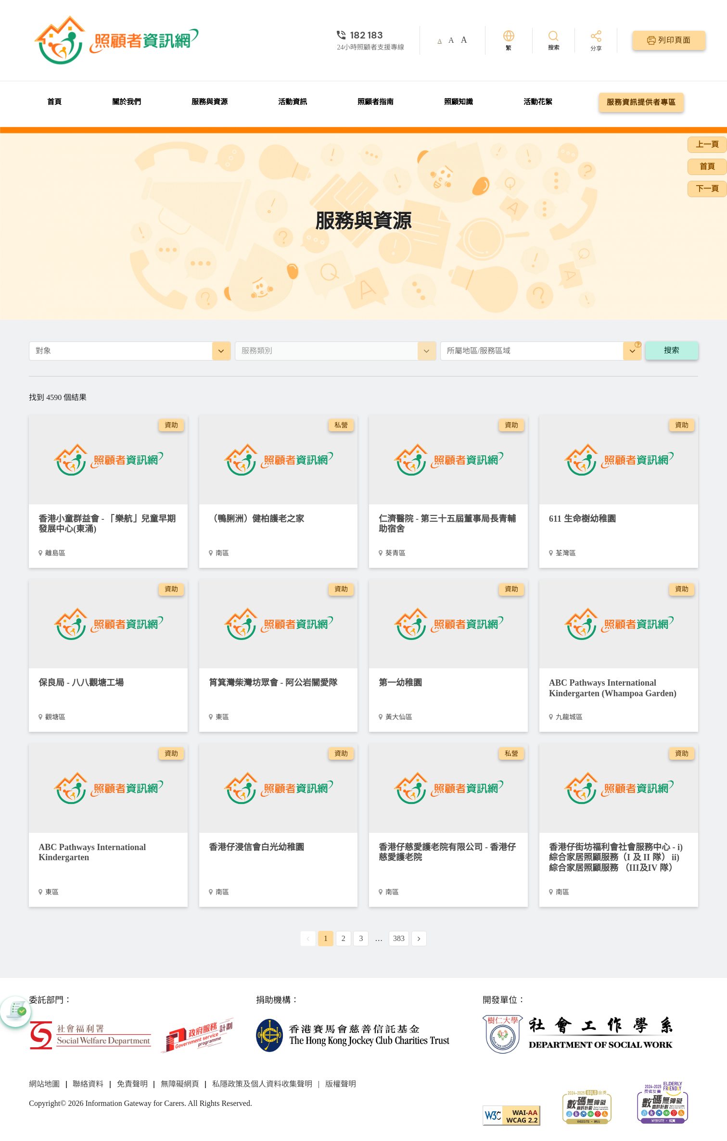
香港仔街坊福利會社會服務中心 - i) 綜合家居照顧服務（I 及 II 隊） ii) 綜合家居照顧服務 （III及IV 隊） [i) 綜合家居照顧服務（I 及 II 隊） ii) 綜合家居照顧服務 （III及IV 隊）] (616, 857)
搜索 (671, 350)
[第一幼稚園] (448, 623)
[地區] (638, 345)
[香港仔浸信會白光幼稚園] (278, 787)
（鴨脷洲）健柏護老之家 (256, 519)
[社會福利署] (90, 1034)
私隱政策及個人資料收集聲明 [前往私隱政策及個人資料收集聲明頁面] (262, 1084)
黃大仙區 (398, 717)
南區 (222, 553)
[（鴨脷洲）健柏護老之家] (278, 459)
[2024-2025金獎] (587, 1106)
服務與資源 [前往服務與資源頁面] (209, 102)
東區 (222, 717)
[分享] (596, 41)
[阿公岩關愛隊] (278, 623)
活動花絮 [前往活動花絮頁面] (537, 102)
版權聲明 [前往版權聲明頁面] (340, 1084)
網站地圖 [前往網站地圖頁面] (44, 1084)
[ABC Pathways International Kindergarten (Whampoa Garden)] (618, 623)
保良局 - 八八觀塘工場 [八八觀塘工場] (81, 683)
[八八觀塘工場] (108, 623)
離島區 (55, 553)
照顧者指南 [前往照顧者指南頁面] (375, 102)
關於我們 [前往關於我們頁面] (126, 102)
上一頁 (707, 144)
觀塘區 (55, 717)
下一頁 (707, 189)
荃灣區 (566, 553)
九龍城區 (569, 717)
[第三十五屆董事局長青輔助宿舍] (448, 459)
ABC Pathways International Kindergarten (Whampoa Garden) (612, 688)
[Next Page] (419, 938)
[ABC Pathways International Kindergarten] (108, 787)
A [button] (439, 41)
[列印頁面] (669, 40)
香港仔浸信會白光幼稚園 (256, 847)
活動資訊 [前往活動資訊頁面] (292, 102)
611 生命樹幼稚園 (582, 519)
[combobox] (129, 351)
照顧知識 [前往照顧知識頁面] (458, 102)
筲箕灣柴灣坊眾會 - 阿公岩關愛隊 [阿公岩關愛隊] (273, 683)
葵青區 (395, 553)
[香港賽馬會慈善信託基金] (353, 1034)
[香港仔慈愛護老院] (448, 787)
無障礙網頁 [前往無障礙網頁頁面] (180, 1084)
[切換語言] (508, 40)
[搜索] (554, 40)
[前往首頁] (118, 40)
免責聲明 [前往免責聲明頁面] (132, 1084)
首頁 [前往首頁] (54, 102)
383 (399, 938)
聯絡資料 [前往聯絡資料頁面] (88, 1084)
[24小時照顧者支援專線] (370, 35)
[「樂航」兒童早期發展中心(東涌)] (108, 459)
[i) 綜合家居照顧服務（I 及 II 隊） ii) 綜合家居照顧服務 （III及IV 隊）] (618, 787)
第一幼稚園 (400, 683)
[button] (15, 1011)
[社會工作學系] (579, 1034)
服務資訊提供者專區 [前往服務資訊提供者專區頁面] (641, 102)
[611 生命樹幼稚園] (618, 459)
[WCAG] (511, 1115)
